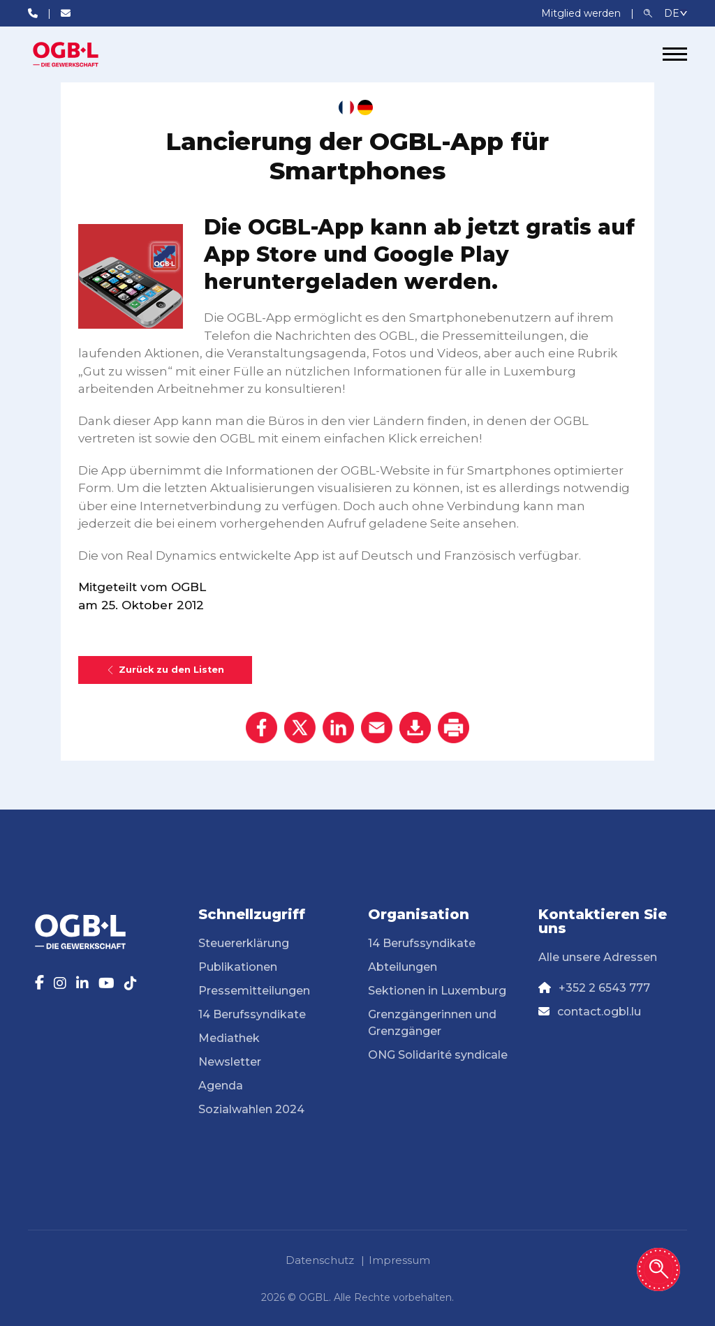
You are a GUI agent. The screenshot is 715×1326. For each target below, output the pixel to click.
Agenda (220, 1085)
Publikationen (237, 967)
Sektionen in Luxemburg (437, 990)
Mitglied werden (582, 13)
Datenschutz (320, 1260)
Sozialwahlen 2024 (251, 1109)
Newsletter (229, 1061)
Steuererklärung (243, 943)
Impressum (399, 1260)
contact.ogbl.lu (599, 1011)
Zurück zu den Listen (165, 669)
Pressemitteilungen (254, 990)
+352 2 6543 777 (604, 987)
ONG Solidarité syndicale (438, 1054)
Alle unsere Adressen (597, 957)
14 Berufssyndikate (252, 1014)
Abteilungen (402, 967)
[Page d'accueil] (80, 54)
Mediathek (229, 1038)
